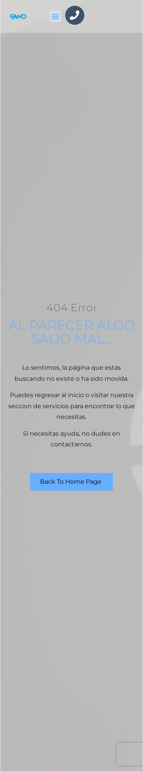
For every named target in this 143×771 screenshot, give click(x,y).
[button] (55, 16)
